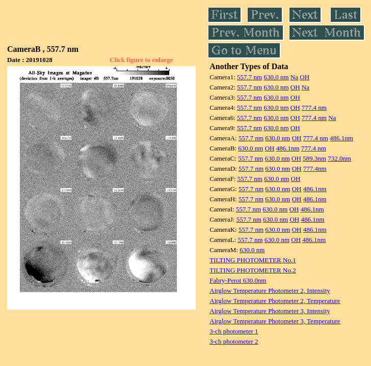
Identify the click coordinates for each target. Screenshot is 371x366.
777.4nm (315, 168)
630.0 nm (275, 77)
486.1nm (341, 138)
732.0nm (339, 158)
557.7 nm (249, 77)
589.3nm (314, 158)
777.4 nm (314, 107)
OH (304, 77)
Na (294, 77)
